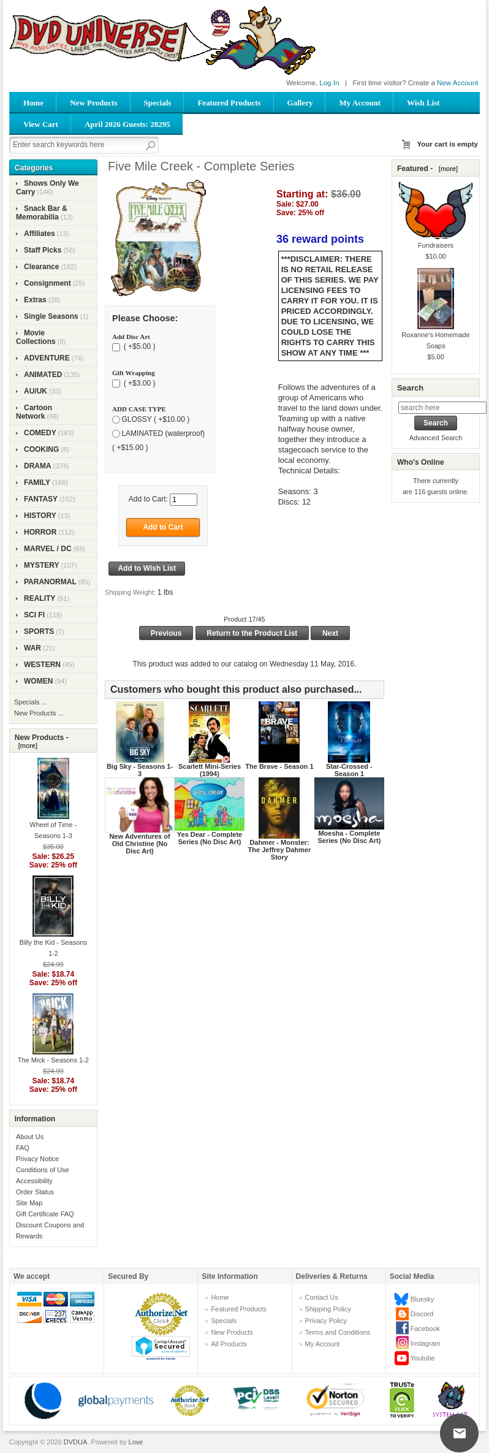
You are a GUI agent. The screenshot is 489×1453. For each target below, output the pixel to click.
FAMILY (37, 482)
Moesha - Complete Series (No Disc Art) (349, 836)
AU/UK (35, 391)
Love (136, 1442)
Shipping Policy (328, 1309)
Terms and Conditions (337, 1332)
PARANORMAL (50, 582)
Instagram (426, 1343)
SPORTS (39, 631)
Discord (422, 1314)
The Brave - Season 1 (279, 766)
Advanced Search (436, 437)
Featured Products (228, 102)
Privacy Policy (326, 1320)
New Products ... (39, 713)
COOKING (41, 449)
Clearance (41, 266)
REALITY (39, 598)
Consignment (47, 283)
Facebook (425, 1328)
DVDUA (76, 1442)
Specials (158, 102)
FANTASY (41, 499)
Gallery (300, 102)
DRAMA (37, 466)
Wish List (423, 102)
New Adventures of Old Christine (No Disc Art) (139, 844)
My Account (360, 102)
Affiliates (39, 233)
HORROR (40, 532)
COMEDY (40, 433)
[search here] (442, 408)
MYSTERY (41, 565)
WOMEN (38, 681)
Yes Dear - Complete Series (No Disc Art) (209, 838)
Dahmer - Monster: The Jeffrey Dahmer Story (279, 850)
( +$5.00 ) (138, 347)
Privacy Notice (37, 1158)
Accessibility (34, 1180)
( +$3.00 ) (138, 383)
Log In (329, 82)
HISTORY (40, 515)
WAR (32, 648)
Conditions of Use (42, 1169)
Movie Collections (36, 337)
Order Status (35, 1192)
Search (410, 387)
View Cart (40, 124)
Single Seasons (51, 316)
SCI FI (34, 615)
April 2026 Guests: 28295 (127, 124)
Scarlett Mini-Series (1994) (209, 770)
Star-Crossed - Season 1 (349, 770)
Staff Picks (42, 250)
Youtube (423, 1358)
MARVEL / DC (48, 548)
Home (33, 102)
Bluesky (422, 1299)
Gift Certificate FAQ (45, 1214)
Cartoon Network (34, 412)
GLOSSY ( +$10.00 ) (155, 419)
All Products (229, 1344)
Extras (35, 300)
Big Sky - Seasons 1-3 (140, 770)
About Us (30, 1136)
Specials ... (30, 702)
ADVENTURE (47, 358)
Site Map (29, 1203)
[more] (26, 745)
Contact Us (321, 1297)
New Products (93, 102)
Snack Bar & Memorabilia (41, 212)
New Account (457, 82)
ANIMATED (43, 374)
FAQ (22, 1147)
